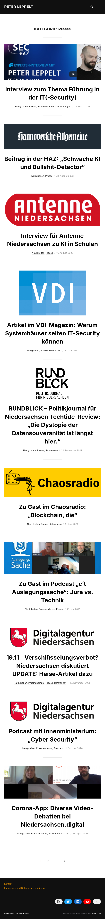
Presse (32, 106)
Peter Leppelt (20, 6)
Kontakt (8, 883)
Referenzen (44, 106)
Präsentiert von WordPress (16, 913)
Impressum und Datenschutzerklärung (24, 888)
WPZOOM (96, 913)
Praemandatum (47, 609)
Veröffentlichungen (61, 106)
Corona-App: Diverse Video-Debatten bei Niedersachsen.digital (52, 816)
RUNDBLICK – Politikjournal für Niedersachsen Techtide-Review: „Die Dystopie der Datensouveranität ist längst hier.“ (52, 425)
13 (63, 861)
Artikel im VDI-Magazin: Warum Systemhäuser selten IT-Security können (52, 333)
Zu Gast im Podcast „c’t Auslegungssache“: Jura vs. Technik (52, 592)
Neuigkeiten (21, 106)
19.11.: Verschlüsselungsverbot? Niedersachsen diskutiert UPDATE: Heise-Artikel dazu (52, 666)
